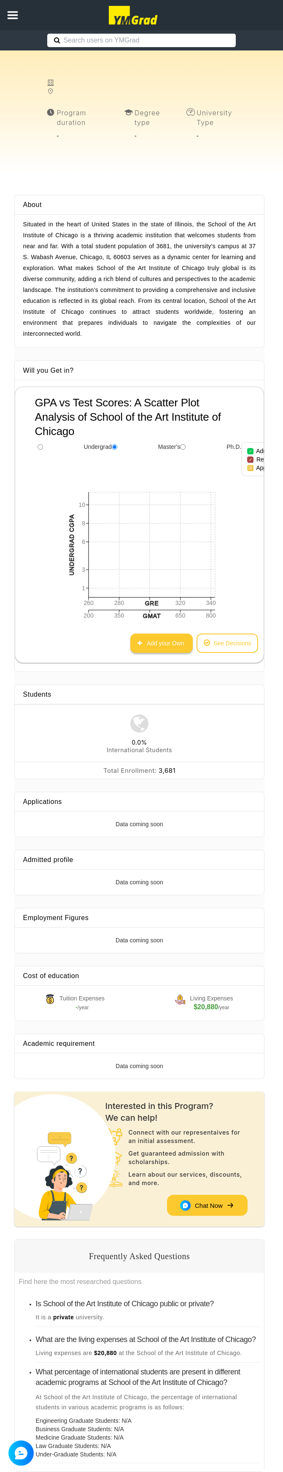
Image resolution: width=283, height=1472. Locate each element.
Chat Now (206, 1205)
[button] (12, 15)
